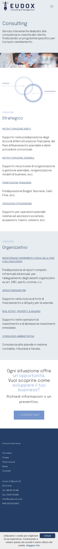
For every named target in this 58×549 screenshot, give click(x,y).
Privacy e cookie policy (11, 443)
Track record (8, 462)
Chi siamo (7, 453)
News (5, 467)
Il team (5, 458)
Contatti (6, 471)
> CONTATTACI (29, 415)
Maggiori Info (33, 545)
